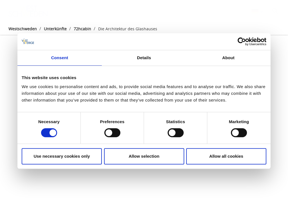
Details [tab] (144, 57)
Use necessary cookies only (61, 156)
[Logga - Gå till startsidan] (28, 11)
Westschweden (22, 28)
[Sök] (275, 11)
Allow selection (144, 156)
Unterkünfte (55, 28)
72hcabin (82, 28)
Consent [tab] (59, 57)
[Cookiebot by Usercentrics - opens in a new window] (241, 41)
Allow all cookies (226, 156)
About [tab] (228, 57)
